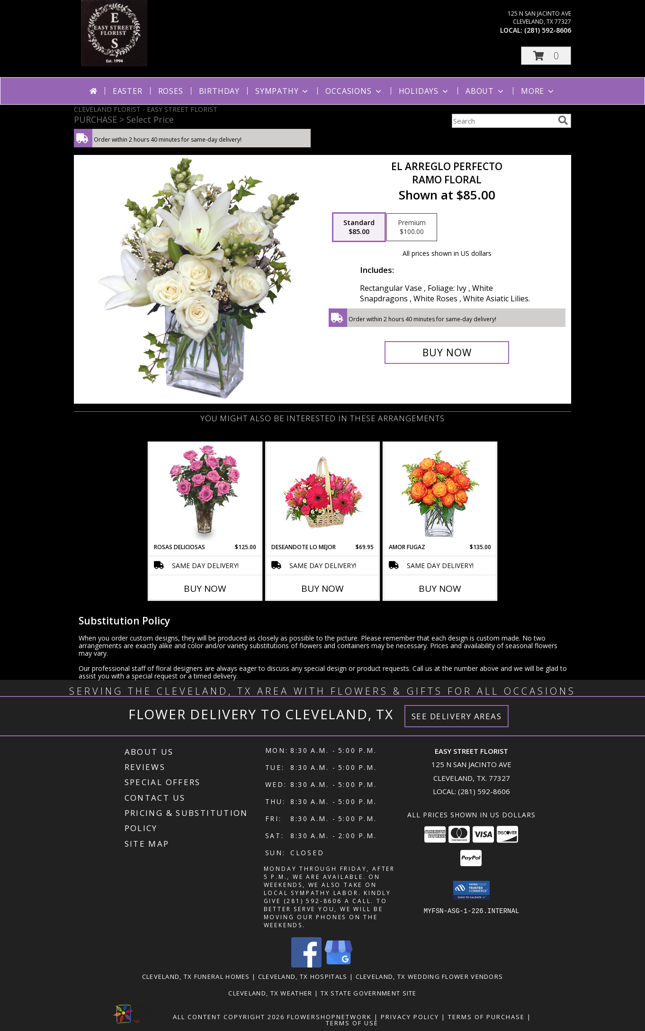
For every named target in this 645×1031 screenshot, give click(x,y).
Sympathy (282, 91)
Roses (170, 91)
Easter (128, 91)
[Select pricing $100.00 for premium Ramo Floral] (412, 227)
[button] (546, 55)
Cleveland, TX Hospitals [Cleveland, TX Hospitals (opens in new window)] (303, 976)
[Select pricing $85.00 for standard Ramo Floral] (359, 227)
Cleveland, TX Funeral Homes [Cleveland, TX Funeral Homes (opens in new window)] (196, 976)
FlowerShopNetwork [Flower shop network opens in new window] (329, 1017)
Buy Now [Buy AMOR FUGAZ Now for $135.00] (440, 588)
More (538, 91)
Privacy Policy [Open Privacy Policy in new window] (410, 1017)
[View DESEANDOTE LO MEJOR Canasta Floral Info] (322, 493)
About (485, 91)
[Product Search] (503, 120)
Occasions (354, 91)
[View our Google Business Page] (338, 964)
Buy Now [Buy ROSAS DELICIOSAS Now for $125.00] (205, 588)
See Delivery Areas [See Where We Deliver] (457, 716)
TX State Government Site (369, 993)
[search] (563, 120)
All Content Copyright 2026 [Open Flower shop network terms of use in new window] (229, 1017)
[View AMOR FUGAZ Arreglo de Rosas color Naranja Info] (440, 493)
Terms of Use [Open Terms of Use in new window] (352, 1023)
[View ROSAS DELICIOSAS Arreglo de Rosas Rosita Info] (205, 493)
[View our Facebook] (306, 964)
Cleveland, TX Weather (270, 993)
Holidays (424, 91)
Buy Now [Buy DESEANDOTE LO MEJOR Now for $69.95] (322, 588)
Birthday (219, 91)
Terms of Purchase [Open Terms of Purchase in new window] (486, 1017)
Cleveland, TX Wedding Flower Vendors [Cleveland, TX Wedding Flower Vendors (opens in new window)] (429, 976)
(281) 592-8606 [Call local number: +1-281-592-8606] (547, 30)
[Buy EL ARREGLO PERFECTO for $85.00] (447, 352)
